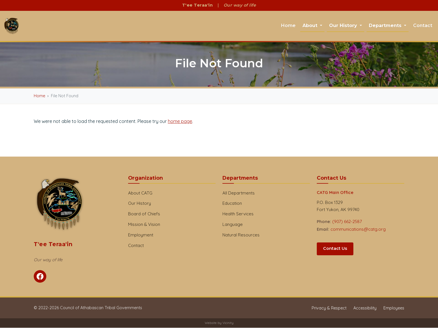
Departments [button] (386, 25)
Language (232, 224)
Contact (422, 25)
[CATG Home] (11, 26)
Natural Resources (241, 235)
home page (180, 121)
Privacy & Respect (329, 308)
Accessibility (365, 308)
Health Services (238, 214)
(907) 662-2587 (347, 221)
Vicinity (228, 323)
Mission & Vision (144, 224)
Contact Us (335, 248)
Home (288, 25)
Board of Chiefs (144, 214)
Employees (393, 308)
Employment (140, 235)
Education (232, 203)
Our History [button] (344, 25)
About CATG (140, 193)
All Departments (238, 193)
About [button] (310, 25)
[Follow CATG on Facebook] (40, 276)
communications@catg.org (358, 229)
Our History (139, 203)
